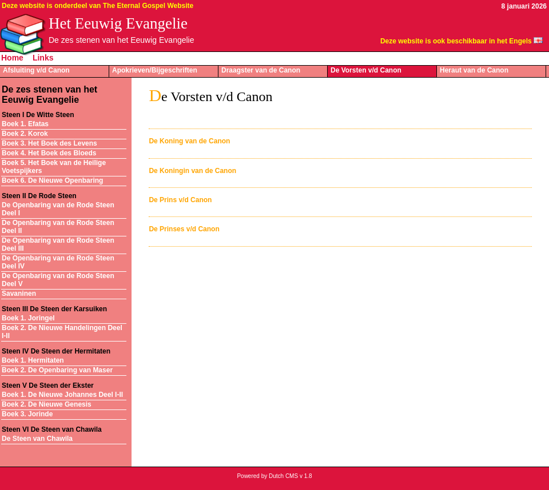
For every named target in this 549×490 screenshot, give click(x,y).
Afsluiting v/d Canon (36, 70)
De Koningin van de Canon (192, 171)
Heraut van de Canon (474, 70)
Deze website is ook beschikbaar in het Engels (456, 41)
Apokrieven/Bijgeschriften (154, 70)
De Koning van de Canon (189, 141)
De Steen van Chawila (37, 439)
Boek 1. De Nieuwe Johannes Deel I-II (62, 395)
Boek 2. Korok (25, 134)
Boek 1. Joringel (28, 318)
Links (43, 57)
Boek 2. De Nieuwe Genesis (47, 404)
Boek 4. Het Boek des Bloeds (49, 153)
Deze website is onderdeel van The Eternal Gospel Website (97, 6)
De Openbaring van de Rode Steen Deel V (58, 280)
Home (12, 57)
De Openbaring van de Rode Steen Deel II (58, 227)
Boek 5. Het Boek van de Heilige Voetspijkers (54, 167)
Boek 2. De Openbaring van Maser (57, 370)
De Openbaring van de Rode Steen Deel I (58, 209)
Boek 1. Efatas (25, 124)
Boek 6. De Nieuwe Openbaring (52, 180)
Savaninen (19, 294)
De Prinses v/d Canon (184, 229)
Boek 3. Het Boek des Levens (49, 143)
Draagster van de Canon (260, 70)
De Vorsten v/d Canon (366, 70)
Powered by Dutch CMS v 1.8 (274, 476)
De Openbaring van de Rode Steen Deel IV (58, 262)
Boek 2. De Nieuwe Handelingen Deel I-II (62, 332)
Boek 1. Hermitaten (33, 360)
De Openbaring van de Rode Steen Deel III (58, 244)
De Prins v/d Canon (180, 200)
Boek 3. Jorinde (27, 414)
